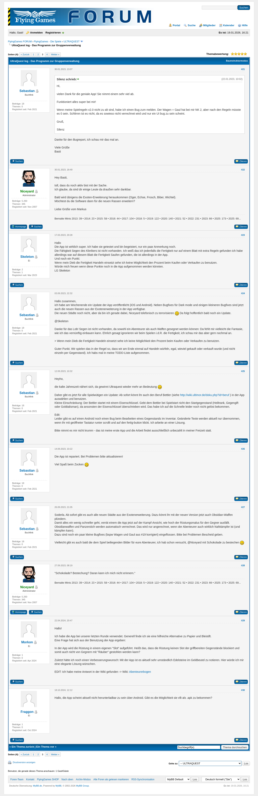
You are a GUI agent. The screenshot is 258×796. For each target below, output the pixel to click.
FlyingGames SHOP (48, 779)
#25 (243, 371)
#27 (243, 507)
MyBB (58, 786)
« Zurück (25, 54)
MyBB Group (82, 786)
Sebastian (27, 91)
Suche (192, 25)
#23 (243, 235)
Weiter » (55, 54)
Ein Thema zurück (22, 746)
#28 (243, 565)
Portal (176, 25)
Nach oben (67, 779)
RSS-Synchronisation (142, 779)
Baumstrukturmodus (237, 61)
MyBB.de (37, 786)
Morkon (27, 642)
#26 (243, 449)
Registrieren (53, 32)
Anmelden (36, 32)
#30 (243, 690)
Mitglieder (209, 25)
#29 (243, 620)
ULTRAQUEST (71, 41)
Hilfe (245, 25)
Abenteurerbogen (140, 671)
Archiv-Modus (83, 779)
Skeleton (27, 256)
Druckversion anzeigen (24, 762)
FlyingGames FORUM (20, 41)
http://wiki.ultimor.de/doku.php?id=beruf (204, 395)
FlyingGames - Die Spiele (47, 41)
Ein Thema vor (45, 746)
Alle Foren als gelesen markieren (111, 779)
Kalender (228, 25)
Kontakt (30, 779)
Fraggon (27, 711)
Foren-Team (17, 779)
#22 (243, 169)
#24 (243, 293)
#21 (243, 69)
